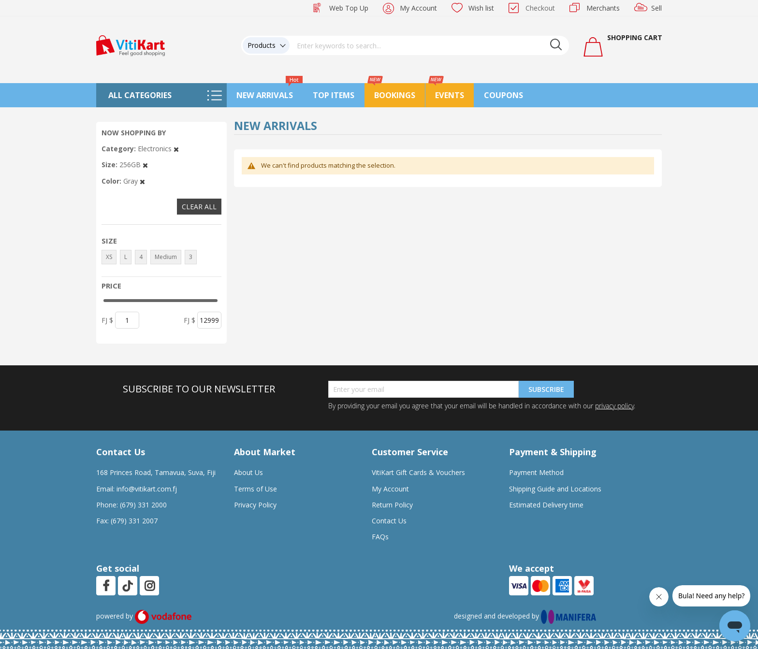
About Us (248, 472)
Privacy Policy (255, 504)
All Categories (140, 95)
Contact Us (389, 520)
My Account (418, 8)
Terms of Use (255, 488)
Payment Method (536, 472)
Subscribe (546, 389)
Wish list (481, 8)
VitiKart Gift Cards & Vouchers (418, 472)
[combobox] (429, 45)
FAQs (380, 536)
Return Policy (392, 504)
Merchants (603, 8)
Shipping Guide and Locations (555, 488)
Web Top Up (348, 8)
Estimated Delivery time (546, 504)
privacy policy (614, 405)
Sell (656, 8)
